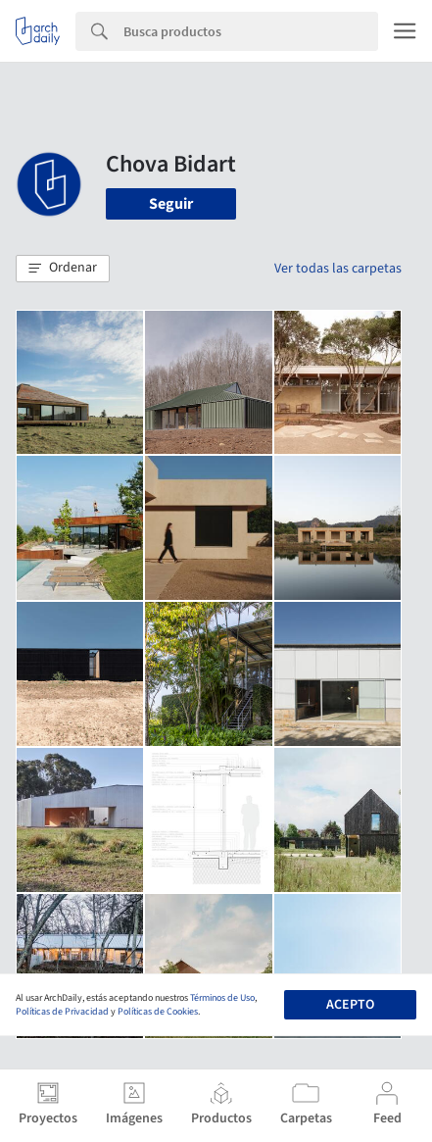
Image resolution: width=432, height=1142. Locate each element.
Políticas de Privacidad (62, 1011)
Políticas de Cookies (158, 1011)
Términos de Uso (222, 998)
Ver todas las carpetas (338, 268)
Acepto (350, 1005)
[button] (63, 268)
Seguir (171, 204)
